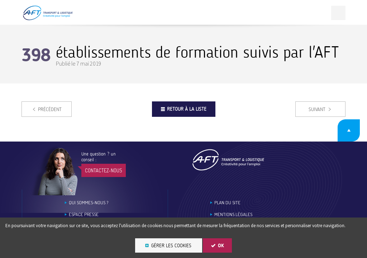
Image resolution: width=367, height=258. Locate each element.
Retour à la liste (186, 109)
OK (221, 246)
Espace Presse (84, 214)
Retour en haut (349, 130)
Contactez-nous (103, 170)
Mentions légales (233, 214)
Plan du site (227, 202)
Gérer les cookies (171, 246)
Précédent (50, 109)
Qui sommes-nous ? (88, 202)
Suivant (317, 109)
